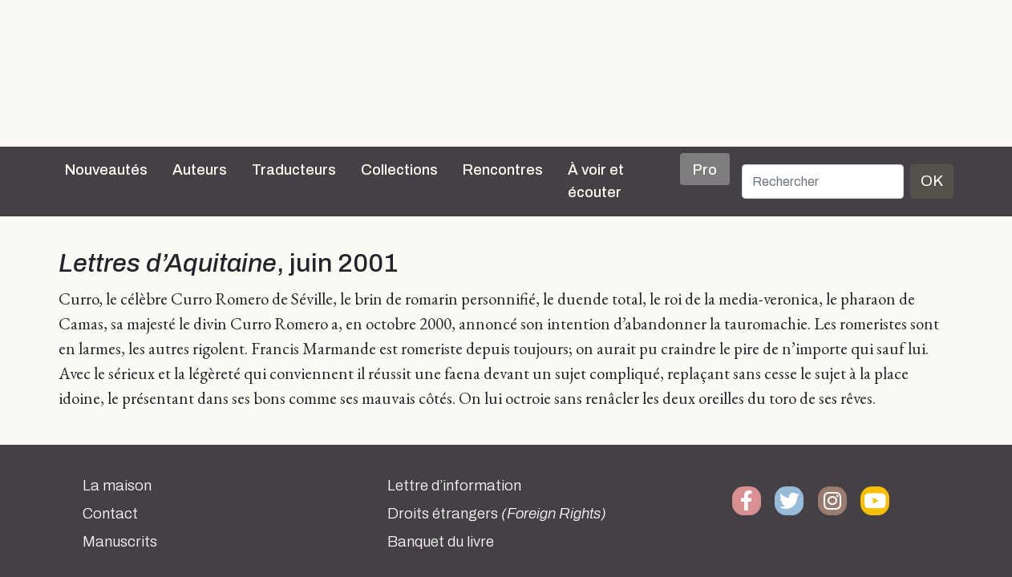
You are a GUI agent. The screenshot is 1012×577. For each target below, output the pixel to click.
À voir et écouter (596, 181)
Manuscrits (120, 542)
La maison (117, 486)
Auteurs (199, 170)
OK (932, 180)
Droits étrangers (496, 514)
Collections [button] (399, 170)
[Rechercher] (823, 181)
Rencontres (503, 170)
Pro (705, 170)
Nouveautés (106, 170)
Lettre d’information (454, 486)
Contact (110, 514)
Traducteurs (294, 170)
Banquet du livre (440, 542)
